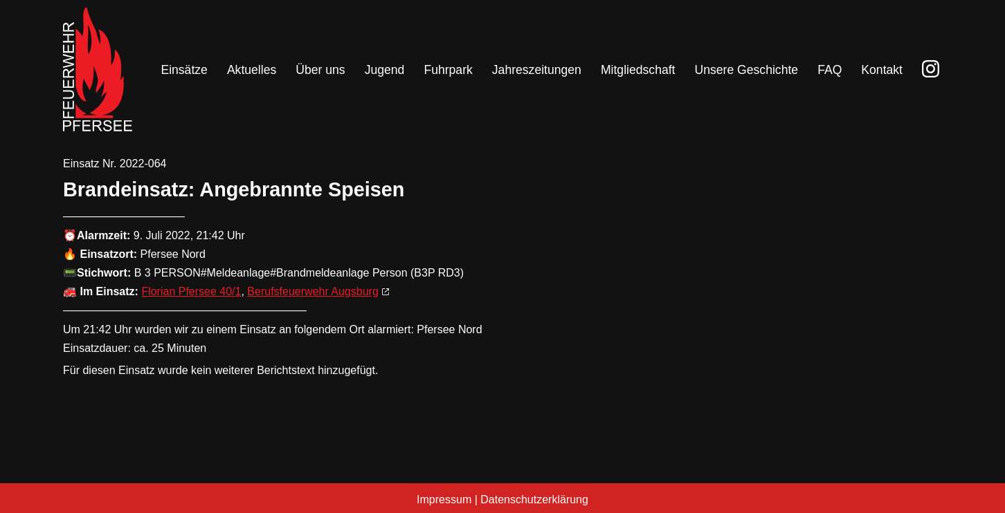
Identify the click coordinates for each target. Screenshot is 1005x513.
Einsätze (184, 70)
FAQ (829, 70)
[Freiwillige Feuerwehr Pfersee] (97, 69)
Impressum (444, 499)
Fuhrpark (448, 70)
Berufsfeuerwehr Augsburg (312, 291)
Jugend (385, 70)
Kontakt (882, 70)
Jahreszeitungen (536, 70)
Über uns (320, 70)
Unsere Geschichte (747, 70)
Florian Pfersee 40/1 (191, 291)
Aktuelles (251, 70)
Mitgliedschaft (638, 70)
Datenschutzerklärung (534, 499)
